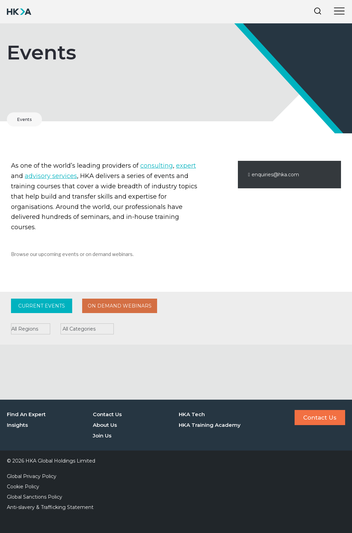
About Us (105, 425)
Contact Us (107, 414)
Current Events (41, 306)
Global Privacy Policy (31, 476)
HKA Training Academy (210, 425)
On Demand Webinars (120, 306)
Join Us (102, 435)
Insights (17, 425)
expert (186, 165)
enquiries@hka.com (273, 174)
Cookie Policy (23, 487)
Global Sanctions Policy (34, 497)
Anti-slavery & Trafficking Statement (50, 507)
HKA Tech (192, 414)
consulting (156, 165)
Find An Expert (26, 414)
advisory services (51, 176)
